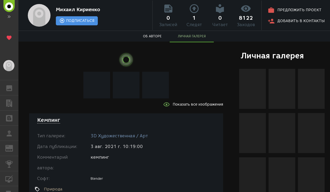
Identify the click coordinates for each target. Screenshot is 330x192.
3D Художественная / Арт (119, 135)
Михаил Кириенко (78, 10)
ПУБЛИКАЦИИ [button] (11, 102)
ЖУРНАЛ (11, 148)
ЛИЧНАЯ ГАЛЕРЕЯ (192, 36)
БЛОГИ (11, 117)
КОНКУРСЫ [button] (11, 163)
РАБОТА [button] (11, 133)
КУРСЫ (11, 178)
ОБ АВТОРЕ (152, 36)
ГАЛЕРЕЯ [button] (11, 87)
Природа (53, 189)
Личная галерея (272, 55)
